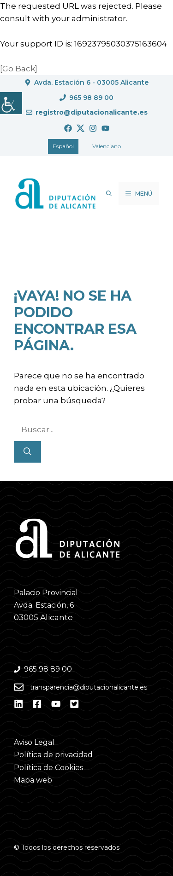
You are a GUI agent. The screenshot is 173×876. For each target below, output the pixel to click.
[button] (109, 193)
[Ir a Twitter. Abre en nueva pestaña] (80, 128)
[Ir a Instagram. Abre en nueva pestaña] (93, 128)
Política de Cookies (48, 767)
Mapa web (33, 780)
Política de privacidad (53, 754)
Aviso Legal (34, 742)
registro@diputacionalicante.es (92, 112)
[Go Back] (18, 68)
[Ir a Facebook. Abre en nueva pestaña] (68, 128)
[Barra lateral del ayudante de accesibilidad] (11, 103)
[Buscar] (27, 452)
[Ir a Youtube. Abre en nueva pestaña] (105, 128)
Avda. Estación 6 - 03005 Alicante (91, 82)
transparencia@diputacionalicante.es (88, 687)
